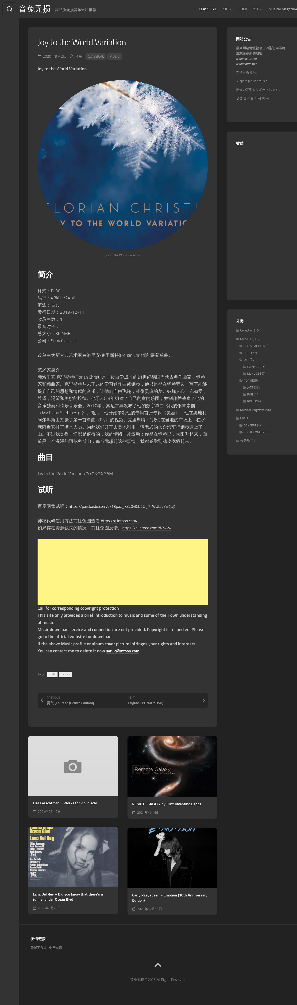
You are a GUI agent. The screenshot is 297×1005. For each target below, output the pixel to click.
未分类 (245, 442)
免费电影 (55, 949)
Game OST (254, 368)
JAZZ (250, 389)
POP (215, 9)
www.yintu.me (246, 60)
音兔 (79, 57)
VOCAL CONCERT (255, 433)
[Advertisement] (123, 573)
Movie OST (254, 375)
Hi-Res (65, 676)
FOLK (233, 9)
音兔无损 (45, 10)
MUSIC (117, 57)
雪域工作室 (39, 949)
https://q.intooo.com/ (121, 522)
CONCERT (250, 427)
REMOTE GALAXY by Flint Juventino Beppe (166, 805)
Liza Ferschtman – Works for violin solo (65, 804)
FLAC (52, 676)
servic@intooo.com (124, 652)
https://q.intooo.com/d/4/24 (149, 529)
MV (242, 420)
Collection (246, 332)
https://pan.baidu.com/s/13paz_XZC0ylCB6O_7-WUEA (121, 507)
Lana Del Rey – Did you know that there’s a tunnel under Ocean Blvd (68, 898)
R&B (250, 396)
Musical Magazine (273, 9)
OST (245, 9)
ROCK (251, 402)
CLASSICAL (198, 9)
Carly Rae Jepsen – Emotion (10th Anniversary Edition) (170, 899)
